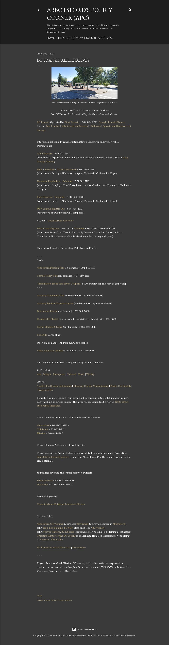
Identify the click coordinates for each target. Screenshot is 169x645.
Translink (79, 228)
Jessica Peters (45, 480)
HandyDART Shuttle (48, 319)
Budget (47, 374)
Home (51, 37)
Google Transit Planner (112, 122)
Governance (79, 547)
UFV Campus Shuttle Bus (51, 208)
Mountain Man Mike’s (48, 181)
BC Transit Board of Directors (54, 547)
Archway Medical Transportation (55, 303)
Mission (41, 433)
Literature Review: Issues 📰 (76, 37)
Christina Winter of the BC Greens (56, 535)
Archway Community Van (50, 295)
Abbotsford (43, 425)
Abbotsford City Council (50, 523)
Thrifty (90, 374)
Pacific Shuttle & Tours (49, 326)
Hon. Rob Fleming (53, 527)
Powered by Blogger (84, 629)
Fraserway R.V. (45, 389)
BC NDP (68, 527)
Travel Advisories (66, 169)
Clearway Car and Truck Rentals (91, 385)
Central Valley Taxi (47, 275)
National (71, 374)
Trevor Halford (51, 531)
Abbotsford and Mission (75, 126)
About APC (105, 37)
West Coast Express (48, 228)
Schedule (50, 169)
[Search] (130, 9)
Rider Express (44, 196)
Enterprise (59, 374)
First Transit (72, 122)
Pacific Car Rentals (120, 385)
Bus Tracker (53, 126)
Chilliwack (95, 126)
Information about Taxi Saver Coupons (59, 283)
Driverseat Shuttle (47, 311)
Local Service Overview (61, 220)
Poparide (42, 334)
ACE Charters (44, 153)
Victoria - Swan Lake (51, 539)
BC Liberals (67, 531)
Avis (39, 374)
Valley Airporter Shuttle (50, 350)
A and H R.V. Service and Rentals (54, 385)
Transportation (64, 600)
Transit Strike (50, 600)
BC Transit (43, 122)
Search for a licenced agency (52, 456)
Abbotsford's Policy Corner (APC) (79, 14)
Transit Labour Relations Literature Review (61, 504)
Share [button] (39, 595)
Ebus (39, 169)
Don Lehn (42, 484)
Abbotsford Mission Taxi (50, 267)
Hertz (81, 374)
